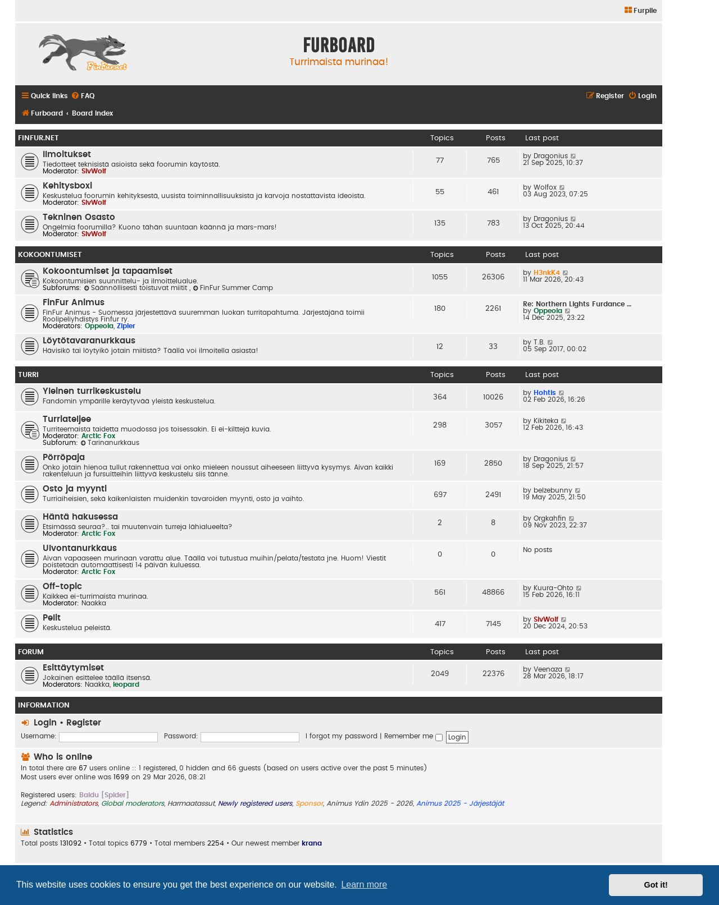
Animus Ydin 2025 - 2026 (369, 803)
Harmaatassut (191, 803)
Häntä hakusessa (80, 517)
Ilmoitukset (67, 154)
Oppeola (99, 326)
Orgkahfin (550, 518)
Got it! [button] (656, 884)
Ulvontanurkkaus (80, 548)
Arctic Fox (98, 436)
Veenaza (548, 669)
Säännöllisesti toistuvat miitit (136, 287)
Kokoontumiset (50, 255)
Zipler (126, 326)
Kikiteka (546, 420)
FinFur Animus (73, 302)
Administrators (73, 803)
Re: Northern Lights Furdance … (577, 304)
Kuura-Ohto (554, 588)
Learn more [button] (364, 884)
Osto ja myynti (75, 489)
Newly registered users (255, 803)
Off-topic (62, 586)
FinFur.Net (38, 138)
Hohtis (545, 392)
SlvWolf (93, 171)
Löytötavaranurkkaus (89, 341)
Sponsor (309, 803)
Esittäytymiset (73, 668)
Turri (28, 375)
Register (83, 723)
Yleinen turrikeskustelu (92, 391)
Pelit (52, 618)
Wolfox (545, 187)
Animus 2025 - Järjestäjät (460, 803)
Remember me (413, 736)
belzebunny (553, 490)
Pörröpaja (64, 457)
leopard (126, 684)
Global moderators (132, 803)
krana (312, 843)
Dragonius (551, 156)
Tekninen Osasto (79, 217)
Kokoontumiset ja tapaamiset (107, 271)
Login (45, 723)
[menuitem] (640, 11)
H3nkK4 (547, 272)
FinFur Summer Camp (233, 287)
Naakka (93, 603)
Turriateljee (67, 419)
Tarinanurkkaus (109, 442)
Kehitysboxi (67, 186)
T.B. (539, 342)
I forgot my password (341, 736)
